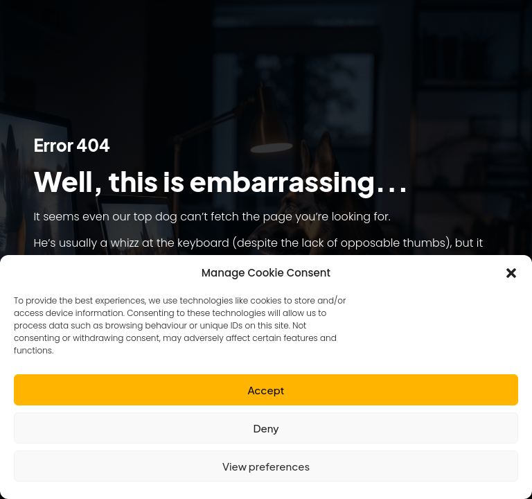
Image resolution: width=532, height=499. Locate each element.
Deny (265, 428)
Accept (266, 389)
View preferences (266, 466)
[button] (511, 273)
